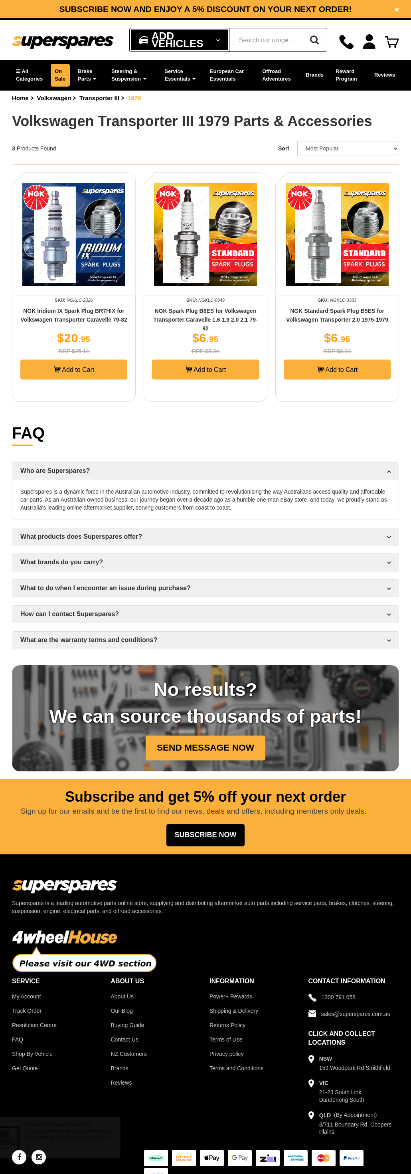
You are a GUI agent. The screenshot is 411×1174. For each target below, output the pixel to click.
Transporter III (99, 98)
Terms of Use (225, 1039)
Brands (315, 75)
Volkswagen (54, 98)
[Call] (346, 41)
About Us (122, 996)
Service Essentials (180, 75)
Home (20, 98)
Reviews (384, 75)
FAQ (17, 1039)
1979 (134, 98)
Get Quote (25, 1068)
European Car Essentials (227, 75)
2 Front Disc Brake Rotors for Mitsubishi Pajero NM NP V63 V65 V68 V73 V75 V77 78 (76, 1137)
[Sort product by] (348, 148)
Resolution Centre (34, 1025)
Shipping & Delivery (233, 1011)
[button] (29, 75)
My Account (26, 996)
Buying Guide (127, 1025)
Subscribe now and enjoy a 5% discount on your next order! (205, 9)
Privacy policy (226, 1054)
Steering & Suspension (128, 75)
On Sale (60, 75)
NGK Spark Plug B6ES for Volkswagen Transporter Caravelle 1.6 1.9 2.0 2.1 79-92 (205, 320)
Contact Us (124, 1039)
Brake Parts (87, 75)
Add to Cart (74, 369)
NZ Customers (129, 1054)
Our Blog (122, 1011)
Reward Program (346, 75)
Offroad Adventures (276, 75)
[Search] (314, 40)
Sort (283, 148)
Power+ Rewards (230, 996)
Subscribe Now (205, 835)
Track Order (26, 1011)
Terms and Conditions (236, 1068)
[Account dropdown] (369, 42)
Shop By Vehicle (32, 1054)
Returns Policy (227, 1025)
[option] (205, 9)
